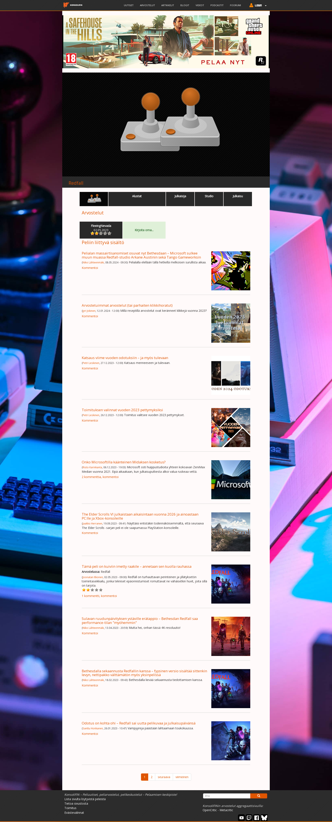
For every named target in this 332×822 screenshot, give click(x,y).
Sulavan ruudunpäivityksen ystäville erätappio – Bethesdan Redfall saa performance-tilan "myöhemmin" (140, 620)
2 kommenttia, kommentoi (100, 477)
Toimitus (70, 808)
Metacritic (226, 810)
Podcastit (217, 5)
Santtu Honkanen (93, 728)
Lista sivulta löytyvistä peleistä (85, 799)
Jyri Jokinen (89, 310)
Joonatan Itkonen (93, 577)
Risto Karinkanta (92, 467)
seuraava (164, 777)
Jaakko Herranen (92, 523)
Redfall (76, 183)
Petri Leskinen (91, 363)
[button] (257, 5)
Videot (200, 5)
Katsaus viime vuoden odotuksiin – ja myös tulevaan (125, 357)
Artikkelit (167, 5)
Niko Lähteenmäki (93, 262)
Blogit (184, 5)
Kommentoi (90, 268)
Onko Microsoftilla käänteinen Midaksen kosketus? (124, 462)
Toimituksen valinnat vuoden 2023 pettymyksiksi (122, 409)
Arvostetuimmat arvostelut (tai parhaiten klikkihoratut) (127, 305)
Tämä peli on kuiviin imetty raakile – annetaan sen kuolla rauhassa (136, 566)
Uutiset (129, 5)
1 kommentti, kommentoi (99, 596)
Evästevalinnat (74, 813)
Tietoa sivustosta (76, 803)
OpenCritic (210, 810)
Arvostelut (147, 5)
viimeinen (182, 777)
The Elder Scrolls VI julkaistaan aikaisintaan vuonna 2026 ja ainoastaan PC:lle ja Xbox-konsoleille (140, 516)
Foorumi (235, 5)
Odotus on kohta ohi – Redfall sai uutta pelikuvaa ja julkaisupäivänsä (138, 723)
